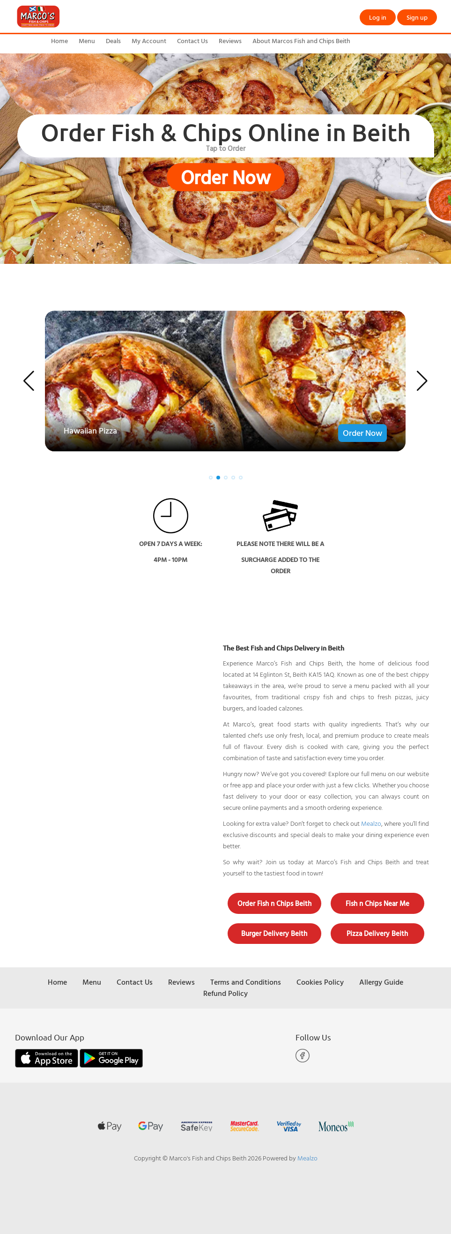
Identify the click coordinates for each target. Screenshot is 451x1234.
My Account (149, 40)
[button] (28, 381)
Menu (87, 40)
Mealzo (371, 823)
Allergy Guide (381, 981)
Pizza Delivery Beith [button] (377, 933)
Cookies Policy (320, 981)
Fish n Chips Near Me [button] (377, 903)
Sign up (417, 17)
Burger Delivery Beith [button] (274, 933)
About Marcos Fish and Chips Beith (301, 40)
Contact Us (192, 40)
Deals (113, 40)
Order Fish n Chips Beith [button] (274, 903)
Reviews (230, 40)
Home (59, 40)
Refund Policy (225, 993)
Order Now (226, 177)
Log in (377, 17)
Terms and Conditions (245, 981)
